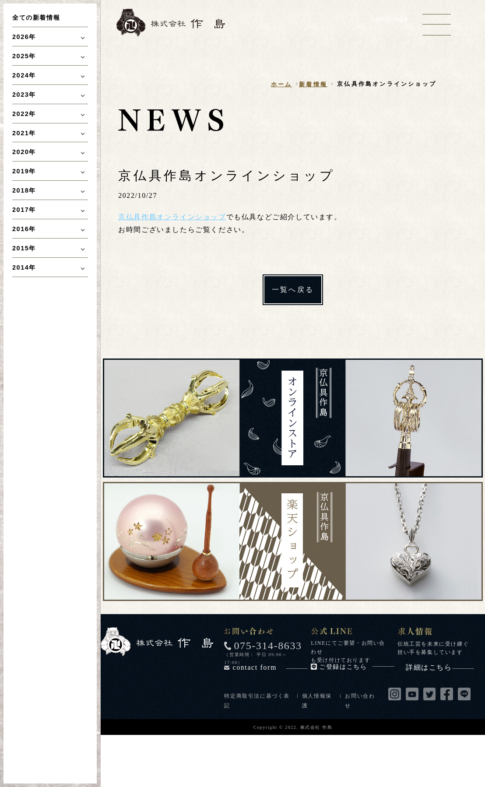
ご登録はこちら (356, 667)
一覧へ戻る (293, 289)
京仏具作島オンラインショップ (172, 217)
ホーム (281, 84)
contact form (270, 667)
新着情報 (313, 84)
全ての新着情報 (36, 17)
